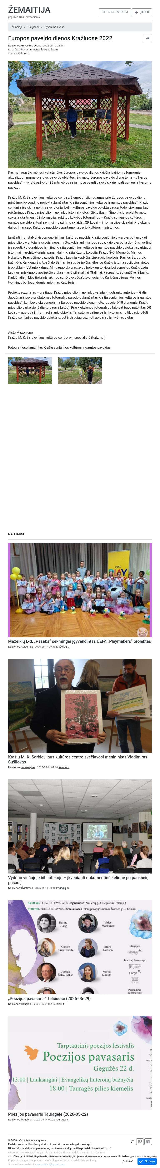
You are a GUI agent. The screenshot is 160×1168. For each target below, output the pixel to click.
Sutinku (147, 1161)
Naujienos (33, 27)
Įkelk (142, 12)
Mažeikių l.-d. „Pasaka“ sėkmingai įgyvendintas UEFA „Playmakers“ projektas (79, 641)
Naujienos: (25, 45)
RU (140, 1141)
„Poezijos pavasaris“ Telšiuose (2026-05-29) (49, 998)
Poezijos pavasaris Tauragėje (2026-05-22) (48, 1114)
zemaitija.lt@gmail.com (44, 49)
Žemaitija (29, 10)
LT (132, 1141)
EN (148, 1141)
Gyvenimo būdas (54, 27)
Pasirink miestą (114, 12)
